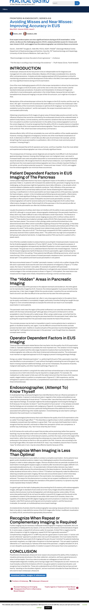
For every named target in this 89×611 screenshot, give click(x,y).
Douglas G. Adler (30, 33)
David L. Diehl (16, 33)
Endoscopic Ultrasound (39, 581)
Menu (5, 9)
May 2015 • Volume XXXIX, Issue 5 (22, 29)
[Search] (63, 3)
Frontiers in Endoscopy (20, 581)
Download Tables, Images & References (28, 575)
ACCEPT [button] (48, 607)
